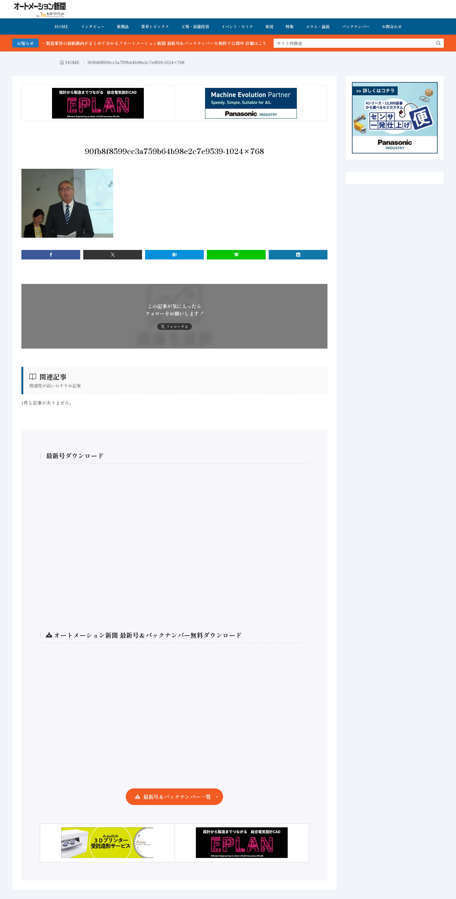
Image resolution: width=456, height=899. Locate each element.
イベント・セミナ (237, 26)
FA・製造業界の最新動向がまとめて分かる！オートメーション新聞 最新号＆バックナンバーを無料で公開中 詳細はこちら (164, 43)
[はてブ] (174, 254)
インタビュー (93, 26)
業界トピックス (155, 26)
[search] (438, 43)
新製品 (123, 26)
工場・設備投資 (195, 26)
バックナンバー (356, 26)
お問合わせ (392, 26)
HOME (61, 26)
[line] (236, 254)
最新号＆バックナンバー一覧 (177, 796)
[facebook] (50, 254)
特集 (289, 26)
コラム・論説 (318, 26)
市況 (269, 26)
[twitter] (112, 254)
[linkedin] (298, 254)
